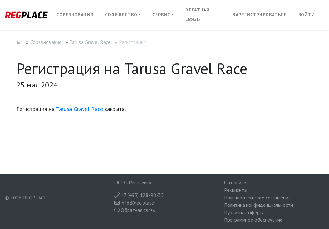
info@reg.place (134, 202)
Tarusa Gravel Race (90, 42)
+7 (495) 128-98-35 (139, 195)
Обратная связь (197, 14)
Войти (306, 14)
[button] (123, 15)
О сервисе (235, 182)
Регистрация (132, 42)
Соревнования (74, 14)
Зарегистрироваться (260, 14)
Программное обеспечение (253, 220)
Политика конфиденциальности (258, 205)
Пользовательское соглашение (257, 197)
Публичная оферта (244, 212)
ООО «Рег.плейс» (132, 182)
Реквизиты (235, 190)
